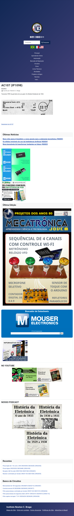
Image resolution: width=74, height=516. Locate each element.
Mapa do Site (11, 510)
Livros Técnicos (37, 69)
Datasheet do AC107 (7, 124)
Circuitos (37, 63)
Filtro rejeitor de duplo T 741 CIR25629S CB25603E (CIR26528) (21, 496)
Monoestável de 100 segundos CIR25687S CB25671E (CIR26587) (22, 486)
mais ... (37, 79)
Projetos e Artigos (37, 74)
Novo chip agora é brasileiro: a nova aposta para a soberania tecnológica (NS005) (33, 139)
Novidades (37, 71)
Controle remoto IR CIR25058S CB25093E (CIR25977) (18, 488)
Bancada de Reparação (37, 61)
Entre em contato (23, 510)
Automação (37, 58)
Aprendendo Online (37, 56)
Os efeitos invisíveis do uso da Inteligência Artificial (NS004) (25, 142)
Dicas (37, 66)
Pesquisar (45, 42)
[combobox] (32, 42)
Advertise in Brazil (61, 510)
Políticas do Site (48, 510)
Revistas (37, 77)
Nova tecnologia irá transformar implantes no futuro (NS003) (25, 144)
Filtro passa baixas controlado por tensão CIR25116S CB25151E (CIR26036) (25, 491)
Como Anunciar (35, 510)
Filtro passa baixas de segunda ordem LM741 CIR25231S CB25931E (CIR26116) (26, 494)
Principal (37, 53)
